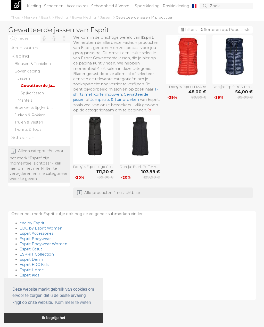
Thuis (15, 17)
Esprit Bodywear (35, 238)
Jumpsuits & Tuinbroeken (114, 99)
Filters (188, 29)
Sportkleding (148, 6)
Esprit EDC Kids (34, 264)
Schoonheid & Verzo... (112, 6)
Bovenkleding (84, 17)
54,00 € (244, 91)
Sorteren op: (226, 29)
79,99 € (198, 97)
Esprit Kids (29, 275)
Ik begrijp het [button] (53, 318)
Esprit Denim (32, 259)
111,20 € (104, 171)
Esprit (46, 17)
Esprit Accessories (36, 233)
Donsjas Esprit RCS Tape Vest (232, 87)
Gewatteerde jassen (133, 17)
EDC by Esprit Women (41, 228)
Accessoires (78, 6)
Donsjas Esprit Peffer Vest (140, 167)
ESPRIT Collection (37, 254)
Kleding (34, 6)
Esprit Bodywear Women (43, 244)
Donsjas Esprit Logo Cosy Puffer (93, 167)
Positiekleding (176, 6)
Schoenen (54, 6)
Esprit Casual (32, 249)
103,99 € (150, 171)
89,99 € (245, 97)
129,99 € (151, 177)
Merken (31, 17)
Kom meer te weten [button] (73, 302)
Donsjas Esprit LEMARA (187, 87)
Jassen (106, 17)
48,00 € (197, 91)
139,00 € (105, 177)
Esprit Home (32, 270)
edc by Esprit (32, 223)
